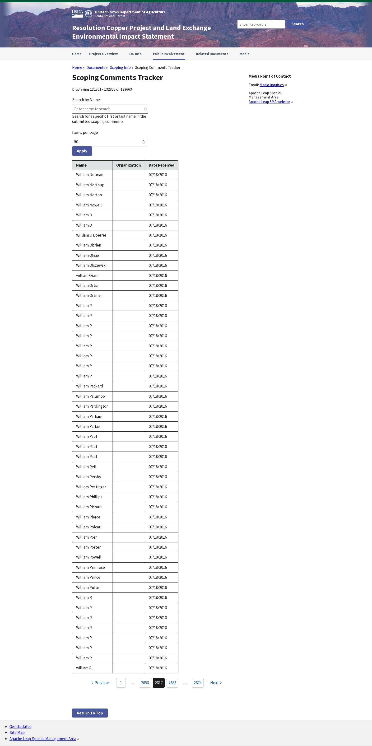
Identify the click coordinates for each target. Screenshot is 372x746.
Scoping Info (120, 67)
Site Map (17, 732)
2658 (173, 683)
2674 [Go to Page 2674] (197, 682)
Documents (96, 67)
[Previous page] (99, 683)
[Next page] (216, 683)
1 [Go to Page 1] (121, 682)
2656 (146, 683)
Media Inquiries (273, 84)
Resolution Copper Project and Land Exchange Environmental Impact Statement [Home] (141, 32)
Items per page (85, 132)
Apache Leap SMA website (271, 101)
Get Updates (20, 726)
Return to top (90, 713)
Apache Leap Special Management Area (44, 738)
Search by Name (86, 99)
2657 (160, 683)
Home (77, 67)
